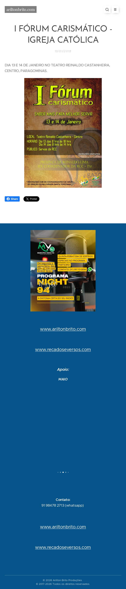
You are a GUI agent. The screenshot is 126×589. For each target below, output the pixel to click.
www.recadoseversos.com (63, 349)
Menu (114, 9)
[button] (107, 9)
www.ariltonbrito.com (63, 329)
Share (12, 198)
